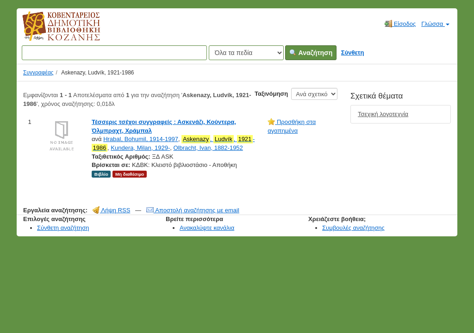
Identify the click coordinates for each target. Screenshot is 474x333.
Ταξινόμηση (271, 93)
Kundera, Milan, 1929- (140, 147)
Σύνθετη (352, 52)
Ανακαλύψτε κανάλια (207, 227)
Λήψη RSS (112, 210)
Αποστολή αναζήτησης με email (192, 210)
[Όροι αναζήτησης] (114, 52)
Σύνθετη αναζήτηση (63, 227)
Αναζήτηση (310, 52)
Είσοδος (400, 23)
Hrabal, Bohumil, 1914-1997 (140, 139)
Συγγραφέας (38, 72)
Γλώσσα (435, 23)
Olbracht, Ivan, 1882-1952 (208, 147)
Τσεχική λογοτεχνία (383, 114)
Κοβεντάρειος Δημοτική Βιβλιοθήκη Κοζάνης (52, 31)
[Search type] (246, 52)
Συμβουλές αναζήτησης (353, 227)
